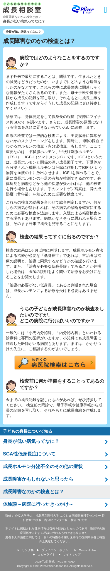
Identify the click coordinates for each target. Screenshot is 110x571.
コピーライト (46, 554)
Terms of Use (87, 550)
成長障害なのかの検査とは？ (33, 491)
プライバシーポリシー (56, 550)
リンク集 (28, 550)
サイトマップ (72, 554)
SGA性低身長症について (29, 453)
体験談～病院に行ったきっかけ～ (38, 504)
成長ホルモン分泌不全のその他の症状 (43, 466)
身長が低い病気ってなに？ (31, 441)
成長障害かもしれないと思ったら (38, 479)
